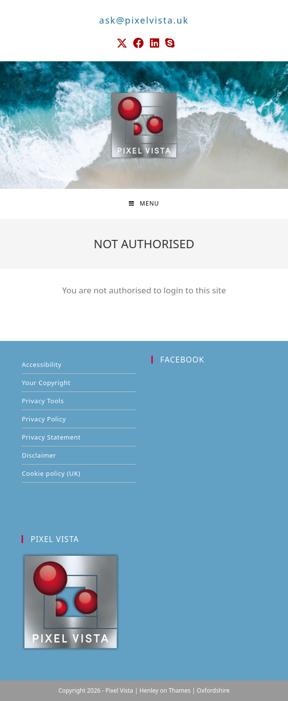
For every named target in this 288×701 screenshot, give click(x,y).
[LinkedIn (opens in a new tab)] (154, 43)
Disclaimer (39, 455)
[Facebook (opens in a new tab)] (138, 43)
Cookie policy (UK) (51, 473)
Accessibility (41, 364)
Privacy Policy (44, 419)
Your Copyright (46, 382)
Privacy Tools (43, 400)
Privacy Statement (51, 437)
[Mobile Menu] (144, 203)
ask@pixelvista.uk (144, 20)
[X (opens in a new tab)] (122, 43)
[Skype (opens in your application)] (168, 43)
